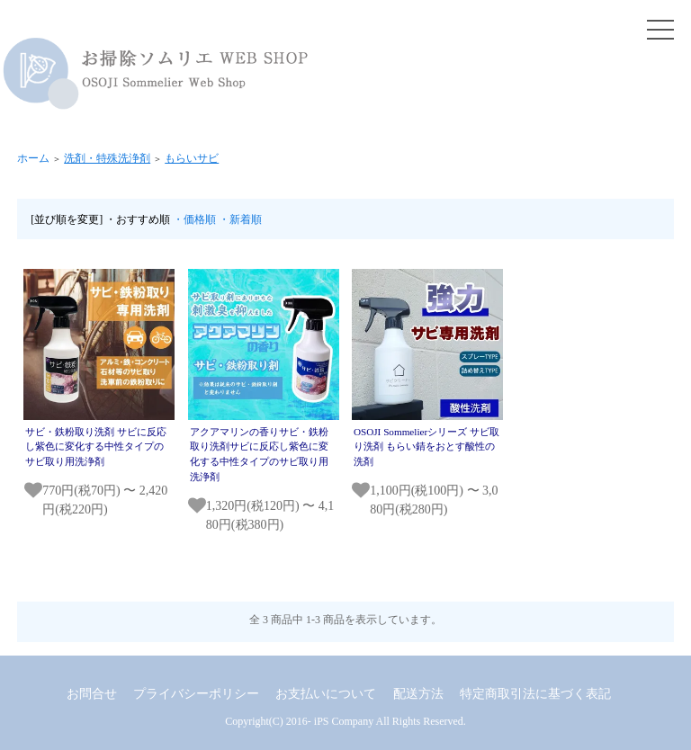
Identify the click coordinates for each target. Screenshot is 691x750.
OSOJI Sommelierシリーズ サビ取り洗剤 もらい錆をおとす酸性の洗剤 (426, 447)
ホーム (33, 158)
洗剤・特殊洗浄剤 (107, 158)
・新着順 (240, 219)
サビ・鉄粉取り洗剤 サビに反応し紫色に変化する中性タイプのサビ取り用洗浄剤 (95, 447)
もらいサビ (192, 158)
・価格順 (194, 219)
